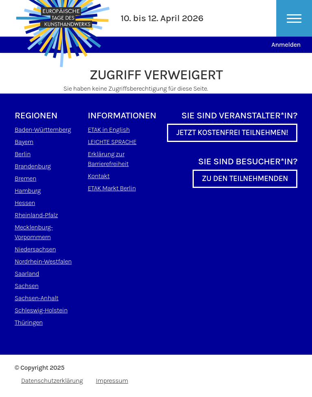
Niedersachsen (35, 249)
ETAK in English (109, 129)
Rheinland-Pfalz (36, 215)
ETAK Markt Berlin (112, 188)
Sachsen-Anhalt (36, 298)
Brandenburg (33, 166)
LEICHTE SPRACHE (112, 142)
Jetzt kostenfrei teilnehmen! (232, 132)
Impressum (112, 380)
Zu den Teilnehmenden (245, 178)
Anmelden (286, 44)
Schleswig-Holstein (41, 310)
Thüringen (29, 322)
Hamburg (28, 190)
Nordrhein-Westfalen (43, 261)
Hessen (25, 203)
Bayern (24, 142)
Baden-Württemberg (43, 129)
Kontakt (99, 176)
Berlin (22, 154)
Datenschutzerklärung (52, 380)
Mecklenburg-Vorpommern (34, 232)
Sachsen (27, 286)
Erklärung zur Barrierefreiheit (108, 159)
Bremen (25, 178)
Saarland (27, 273)
